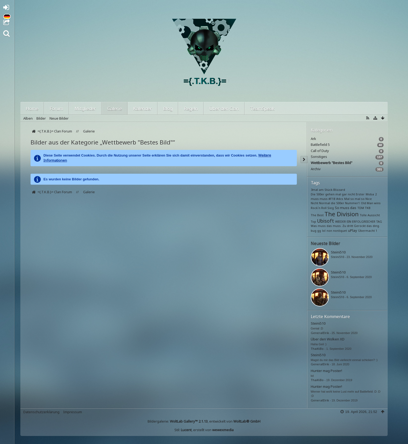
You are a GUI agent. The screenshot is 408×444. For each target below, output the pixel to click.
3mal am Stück (321, 190)
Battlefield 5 (320, 144)
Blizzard (339, 190)
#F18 (331, 199)
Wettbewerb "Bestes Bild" (331, 163)
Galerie (114, 108)
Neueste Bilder (325, 243)
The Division (341, 214)
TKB (367, 208)
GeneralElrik (320, 333)
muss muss (319, 199)
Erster (360, 194)
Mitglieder (85, 108)
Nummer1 (352, 203)
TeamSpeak (262, 108)
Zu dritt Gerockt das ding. (361, 226)
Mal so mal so (354, 199)
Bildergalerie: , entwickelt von (204, 421)
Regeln (191, 108)
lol (323, 231)
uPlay (352, 230)
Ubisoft (325, 221)
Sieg (330, 208)
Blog (168, 108)
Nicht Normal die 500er (327, 203)
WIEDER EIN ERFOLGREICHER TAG (358, 221)
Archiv (316, 169)
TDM (360, 208)
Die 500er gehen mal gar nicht (333, 194)
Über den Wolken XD (328, 339)
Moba (370, 194)
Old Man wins (371, 203)
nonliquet (340, 231)
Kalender (142, 108)
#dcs (339, 199)
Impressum (72, 411)
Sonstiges (319, 156)
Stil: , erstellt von (204, 429)
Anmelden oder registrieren (7, 8)
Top (313, 221)
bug (313, 231)
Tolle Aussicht (370, 215)
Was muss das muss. (326, 226)
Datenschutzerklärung (41, 411)
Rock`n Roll (319, 208)
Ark (313, 138)
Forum (56, 108)
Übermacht (366, 231)
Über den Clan (224, 108)
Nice (368, 199)
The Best (317, 215)
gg (319, 231)
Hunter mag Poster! (326, 370)
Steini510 (338, 252)
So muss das (345, 207)
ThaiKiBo (317, 349)
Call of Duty (320, 151)
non (329, 231)
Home (32, 108)
